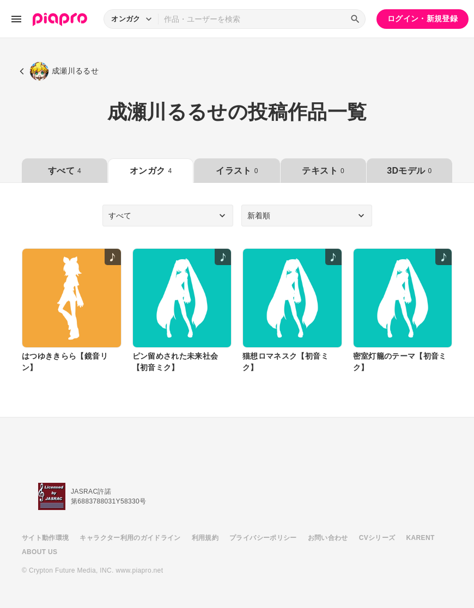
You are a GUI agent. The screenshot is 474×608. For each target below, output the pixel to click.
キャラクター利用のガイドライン (130, 538)
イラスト (237, 170)
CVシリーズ (377, 538)
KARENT (420, 538)
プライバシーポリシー (263, 538)
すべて (64, 170)
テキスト (323, 170)
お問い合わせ (328, 538)
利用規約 (205, 538)
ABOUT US (39, 552)
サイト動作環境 (45, 538)
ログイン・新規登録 (422, 18)
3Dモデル (409, 170)
